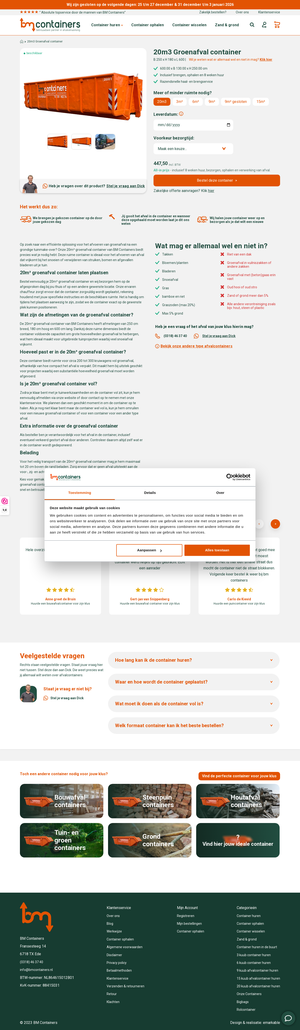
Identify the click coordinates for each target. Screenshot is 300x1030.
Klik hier (266, 59)
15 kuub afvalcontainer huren (258, 978)
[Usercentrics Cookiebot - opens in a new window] (229, 477)
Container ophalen (147, 25)
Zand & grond (227, 25)
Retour (112, 994)
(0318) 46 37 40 (171, 336)
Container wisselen (189, 25)
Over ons (242, 12)
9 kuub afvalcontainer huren (257, 970)
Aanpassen (149, 550)
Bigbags (243, 1002)
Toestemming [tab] (79, 493)
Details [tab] (150, 493)
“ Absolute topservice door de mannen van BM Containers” (73, 12)
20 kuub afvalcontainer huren (258, 986)
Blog (110, 923)
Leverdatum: (166, 114)
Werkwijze (114, 931)
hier (211, 191)
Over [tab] (220, 493)
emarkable (271, 1023)
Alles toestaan (217, 550)
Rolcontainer (246, 1009)
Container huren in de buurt (257, 947)
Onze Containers (249, 994)
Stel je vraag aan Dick (125, 186)
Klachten (113, 1002)
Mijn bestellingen (189, 923)
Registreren (185, 916)
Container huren (107, 25)
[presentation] (259, 524)
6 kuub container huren (254, 963)
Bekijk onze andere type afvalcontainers (193, 346)
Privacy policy (117, 963)
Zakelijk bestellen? (212, 12)
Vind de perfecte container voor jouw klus (239, 776)
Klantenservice (269, 12)
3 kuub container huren (254, 955)
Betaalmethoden (119, 970)
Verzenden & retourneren (125, 986)
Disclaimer (114, 955)
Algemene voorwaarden (124, 947)
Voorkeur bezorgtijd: (174, 137)
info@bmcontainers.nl (36, 970)
